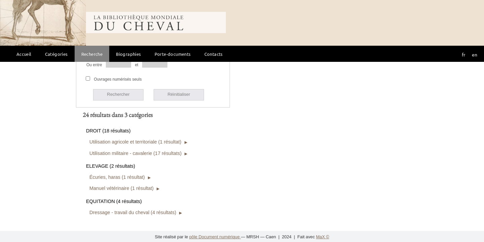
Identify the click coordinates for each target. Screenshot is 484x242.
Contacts (213, 54)
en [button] (474, 54)
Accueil (24, 54)
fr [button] (463, 54)
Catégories (56, 54)
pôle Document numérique (215, 236)
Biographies (128, 54)
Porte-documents (173, 54)
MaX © (322, 236)
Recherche (92, 54)
